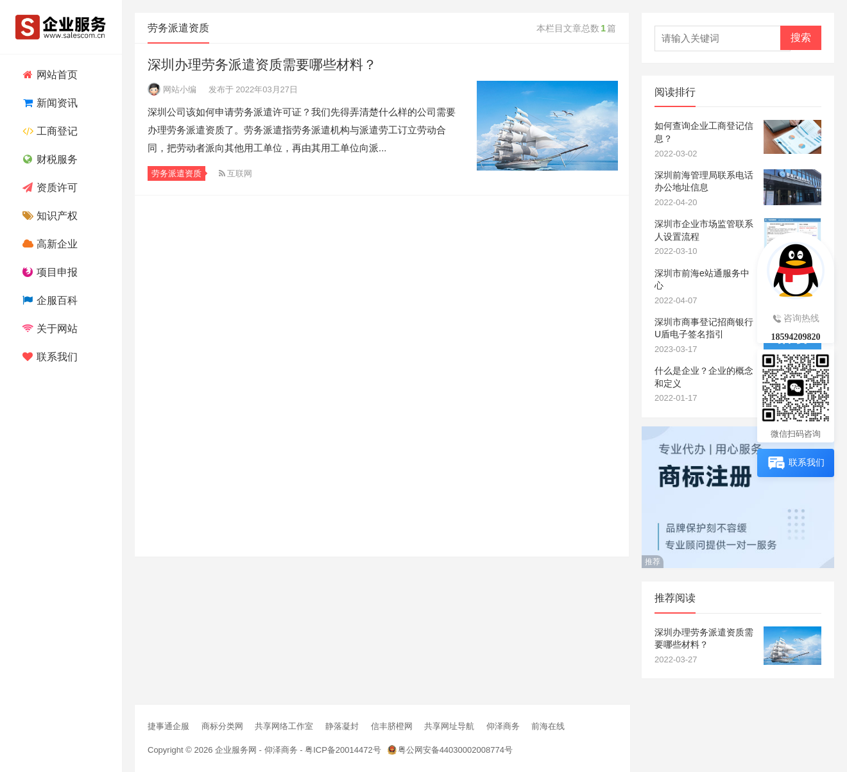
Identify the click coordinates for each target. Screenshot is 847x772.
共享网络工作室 (284, 726)
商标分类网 (222, 726)
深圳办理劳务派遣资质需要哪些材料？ (262, 64)
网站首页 (48, 74)
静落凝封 (342, 726)
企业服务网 (236, 750)
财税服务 (48, 159)
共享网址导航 (449, 726)
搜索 (801, 37)
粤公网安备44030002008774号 (455, 750)
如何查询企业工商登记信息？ (703, 132)
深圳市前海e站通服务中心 (701, 279)
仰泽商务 (503, 726)
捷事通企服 (168, 726)
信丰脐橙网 (392, 726)
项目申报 (48, 272)
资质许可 (48, 187)
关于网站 (48, 328)
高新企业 (48, 244)
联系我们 (48, 356)
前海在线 (548, 726)
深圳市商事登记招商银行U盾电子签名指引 (703, 328)
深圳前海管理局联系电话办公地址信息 (703, 181)
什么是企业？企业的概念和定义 (703, 377)
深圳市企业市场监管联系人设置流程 (703, 230)
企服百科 (48, 300)
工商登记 (48, 131)
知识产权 (48, 215)
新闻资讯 (48, 102)
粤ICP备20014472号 (343, 750)
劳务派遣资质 (176, 173)
